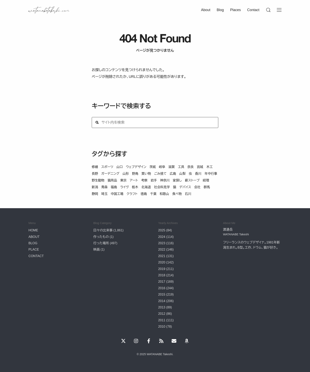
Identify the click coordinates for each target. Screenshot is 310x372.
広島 (173, 173)
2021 (161, 256)
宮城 (200, 167)
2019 (161, 269)
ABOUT (34, 236)
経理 (206, 180)
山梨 (182, 173)
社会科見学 (162, 187)
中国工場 (117, 194)
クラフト (132, 194)
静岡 (95, 194)
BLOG (32, 243)
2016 (161, 288)
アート (134, 180)
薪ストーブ (192, 180)
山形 (126, 173)
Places (235, 10)
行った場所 (101, 243)
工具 (181, 167)
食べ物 (177, 194)
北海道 (146, 187)
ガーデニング (110, 173)
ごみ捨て (160, 173)
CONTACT (36, 256)
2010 (161, 326)
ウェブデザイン (136, 167)
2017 (161, 281)
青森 (104, 187)
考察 (144, 180)
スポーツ (107, 167)
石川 (188, 194)
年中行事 (210, 173)
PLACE (33, 249)
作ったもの (101, 236)
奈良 (190, 167)
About (205, 10)
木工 (209, 167)
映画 (96, 249)
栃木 (135, 187)
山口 (119, 167)
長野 (95, 173)
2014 (161, 301)
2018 (161, 275)
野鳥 (135, 173)
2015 (161, 294)
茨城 (152, 167)
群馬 (207, 187)
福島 (114, 187)
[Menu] (268, 10)
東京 (123, 180)
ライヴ (124, 187)
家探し (177, 180)
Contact (253, 10)
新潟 (95, 187)
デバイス (185, 187)
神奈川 (165, 180)
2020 (161, 262)
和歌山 (164, 194)
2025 (161, 230)
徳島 (144, 194)
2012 (161, 313)
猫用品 (112, 180)
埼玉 (104, 194)
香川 (198, 173)
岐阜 (162, 167)
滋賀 (171, 167)
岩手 (154, 180)
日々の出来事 (102, 230)
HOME (33, 230)
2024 (161, 236)
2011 (161, 320)
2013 (161, 307)
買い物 (146, 173)
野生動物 (98, 180)
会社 (197, 187)
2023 (161, 243)
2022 (161, 249)
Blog (220, 10)
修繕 (95, 167)
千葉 (153, 194)
